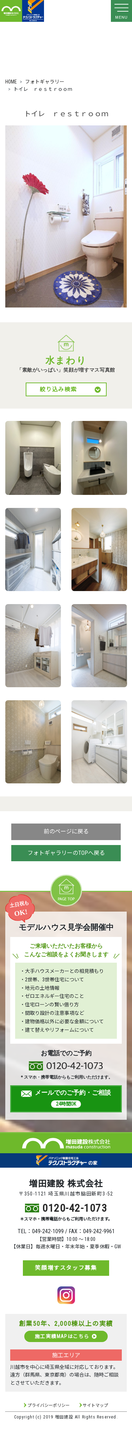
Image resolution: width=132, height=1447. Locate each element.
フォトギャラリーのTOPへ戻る (66, 853)
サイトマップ (95, 1405)
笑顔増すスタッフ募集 (66, 1268)
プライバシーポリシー (48, 1405)
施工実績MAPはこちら (66, 1336)
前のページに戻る (66, 831)
